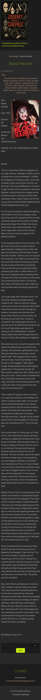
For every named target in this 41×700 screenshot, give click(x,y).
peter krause (18, 85)
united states (28, 83)
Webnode (25, 694)
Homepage (13, 56)
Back (20, 650)
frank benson (30, 85)
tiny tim (22, 81)
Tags (3, 75)
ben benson (32, 78)
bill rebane (21, 78)
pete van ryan (15, 90)
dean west (9, 83)
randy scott (21, 93)
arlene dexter (23, 88)
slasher (18, 83)
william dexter (11, 88)
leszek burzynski (10, 81)
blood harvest (10, 78)
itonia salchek (32, 81)
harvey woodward (30, 90)
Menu (35, 5)
